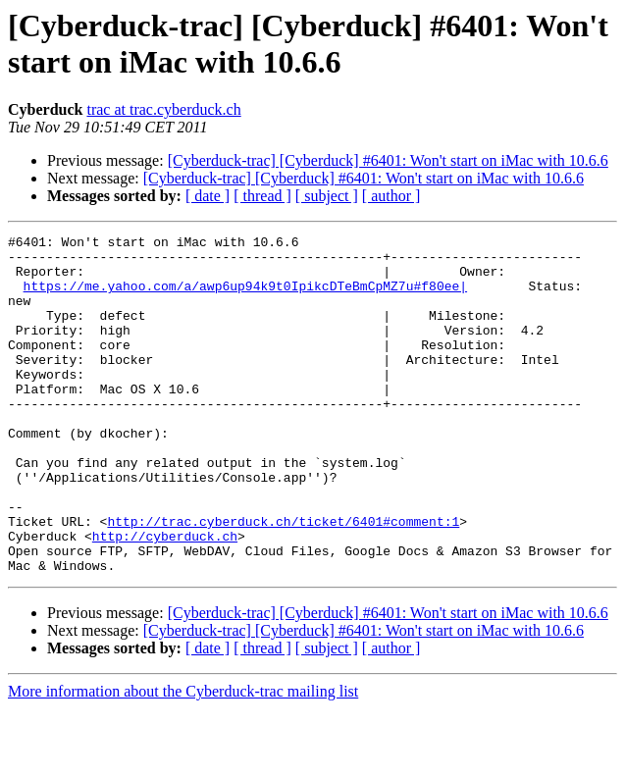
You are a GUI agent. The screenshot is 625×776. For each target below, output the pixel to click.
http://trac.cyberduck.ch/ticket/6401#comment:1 (283, 580)
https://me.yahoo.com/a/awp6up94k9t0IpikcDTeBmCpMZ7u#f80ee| (245, 297)
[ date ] (207, 195)
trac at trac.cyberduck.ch (163, 109)
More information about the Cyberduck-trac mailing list (183, 758)
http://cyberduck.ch (164, 597)
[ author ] (391, 195)
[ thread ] (262, 195)
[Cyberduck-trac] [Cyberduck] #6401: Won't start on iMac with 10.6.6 (388, 160)
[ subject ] (326, 195)
